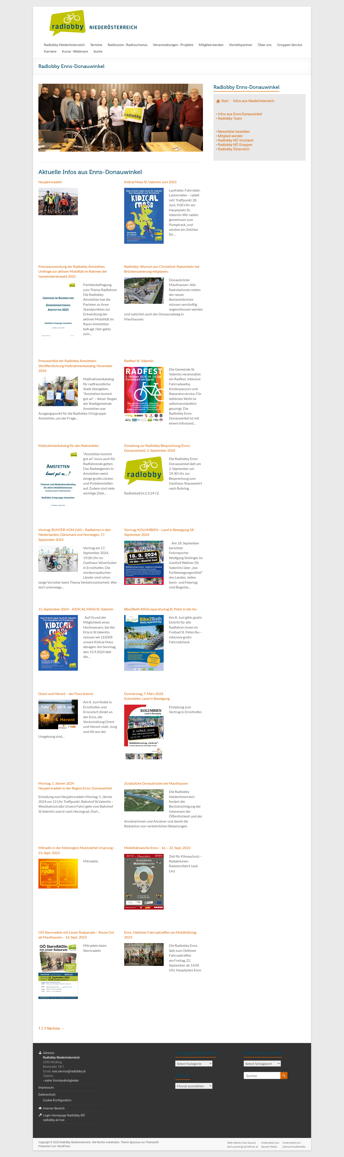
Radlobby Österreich (233, 149)
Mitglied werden (211, 45)
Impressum (46, 1087)
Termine (96, 45)
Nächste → (55, 1028)
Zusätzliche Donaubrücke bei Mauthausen (156, 783)
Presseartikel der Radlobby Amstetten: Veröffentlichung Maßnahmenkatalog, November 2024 (75, 366)
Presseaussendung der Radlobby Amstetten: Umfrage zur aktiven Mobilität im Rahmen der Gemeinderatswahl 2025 (72, 271)
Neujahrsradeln (50, 182)
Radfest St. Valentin (139, 361)
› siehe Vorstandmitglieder (61, 1080)
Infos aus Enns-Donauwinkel (240, 114)
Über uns (265, 45)
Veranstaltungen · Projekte (173, 45)
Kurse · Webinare (75, 51)
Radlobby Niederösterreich (64, 45)
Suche (97, 51)
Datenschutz (47, 1094)
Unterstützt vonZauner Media (270, 1143)
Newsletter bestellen (234, 132)
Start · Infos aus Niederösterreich (245, 101)
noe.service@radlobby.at (69, 1071)
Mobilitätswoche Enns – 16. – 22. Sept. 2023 (157, 848)
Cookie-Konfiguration (57, 1100)
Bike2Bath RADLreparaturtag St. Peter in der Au (160, 609)
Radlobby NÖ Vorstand (235, 140)
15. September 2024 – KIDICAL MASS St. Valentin (75, 609)
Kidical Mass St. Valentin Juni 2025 (150, 182)
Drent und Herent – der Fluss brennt (65, 693)
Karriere (50, 51)
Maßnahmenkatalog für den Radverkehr (68, 445)
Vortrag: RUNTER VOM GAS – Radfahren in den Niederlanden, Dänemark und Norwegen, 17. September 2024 (74, 535)
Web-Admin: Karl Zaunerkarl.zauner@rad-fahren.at (242, 1143)
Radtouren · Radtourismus (127, 45)
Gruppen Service (289, 45)
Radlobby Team (230, 118)
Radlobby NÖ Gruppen (235, 145)
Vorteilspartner (240, 45)
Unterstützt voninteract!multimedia (294, 1143)
